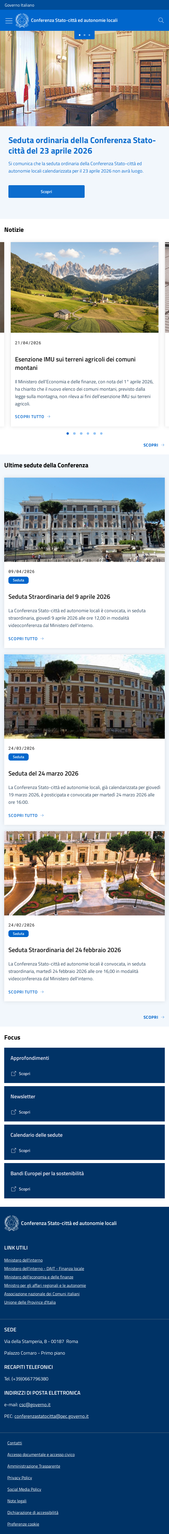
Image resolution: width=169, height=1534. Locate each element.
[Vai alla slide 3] (81, 433)
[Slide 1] (84, 35)
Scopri (46, 191)
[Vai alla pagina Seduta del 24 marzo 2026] (26, 815)
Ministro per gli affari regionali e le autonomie (45, 1285)
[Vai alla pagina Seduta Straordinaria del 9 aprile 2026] (26, 638)
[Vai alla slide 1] (67, 433)
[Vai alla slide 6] (101, 433)
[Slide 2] (89, 35)
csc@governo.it (34, 1404)
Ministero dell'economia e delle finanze (38, 1277)
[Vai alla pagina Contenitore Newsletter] (20, 1112)
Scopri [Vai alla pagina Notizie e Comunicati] (154, 445)
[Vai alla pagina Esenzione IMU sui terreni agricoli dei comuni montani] (33, 416)
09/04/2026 (21, 571)
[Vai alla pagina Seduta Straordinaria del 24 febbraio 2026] (26, 992)
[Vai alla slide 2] (74, 433)
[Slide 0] (79, 35)
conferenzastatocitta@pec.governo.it (51, 1416)
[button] (23, 1524)
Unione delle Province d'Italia (30, 1302)
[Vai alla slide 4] (88, 433)
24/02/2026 (21, 925)
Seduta (18, 580)
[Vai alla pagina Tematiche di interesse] (20, 1073)
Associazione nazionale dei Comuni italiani (42, 1294)
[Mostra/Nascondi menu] (9, 21)
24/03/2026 (21, 748)
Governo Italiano (19, 5)
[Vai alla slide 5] (94, 433)
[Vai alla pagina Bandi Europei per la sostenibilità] (20, 1189)
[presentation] (161, 20)
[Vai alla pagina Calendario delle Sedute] (20, 1150)
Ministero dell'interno (23, 1260)
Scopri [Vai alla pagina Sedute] (154, 1017)
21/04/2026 (28, 342)
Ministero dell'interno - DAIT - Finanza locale (44, 1268)
